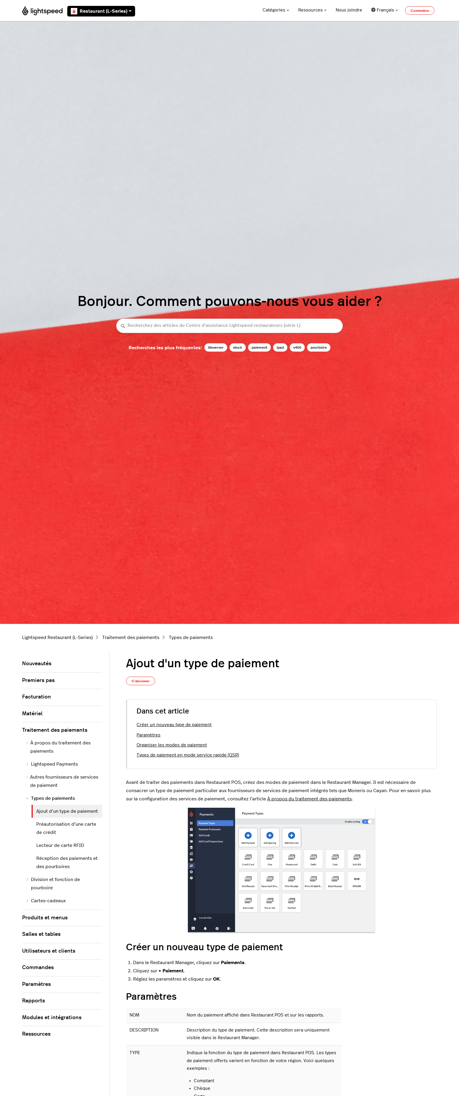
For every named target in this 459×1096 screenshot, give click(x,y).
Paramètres (148, 735)
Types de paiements (191, 637)
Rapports (33, 1001)
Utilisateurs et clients (48, 951)
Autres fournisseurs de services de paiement (62, 781)
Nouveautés (36, 663)
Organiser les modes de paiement (172, 745)
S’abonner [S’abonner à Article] (141, 681)
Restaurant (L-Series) (101, 11)
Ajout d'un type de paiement (67, 811)
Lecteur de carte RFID (60, 845)
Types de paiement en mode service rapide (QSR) (188, 755)
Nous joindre (349, 10)
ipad (280, 347)
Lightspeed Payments (52, 764)
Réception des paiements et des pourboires (67, 862)
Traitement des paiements (130, 637)
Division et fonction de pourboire (53, 883)
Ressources (312, 10)
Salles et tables (41, 934)
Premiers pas (38, 680)
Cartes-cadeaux (46, 900)
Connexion (420, 10)
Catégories (276, 10)
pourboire (319, 347)
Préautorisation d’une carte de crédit (66, 828)
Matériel (32, 713)
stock (237, 347)
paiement (259, 347)
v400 (297, 347)
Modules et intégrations (51, 1017)
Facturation (36, 697)
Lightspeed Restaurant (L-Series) (57, 637)
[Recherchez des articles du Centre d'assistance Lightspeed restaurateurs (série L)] (229, 326)
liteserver (216, 347)
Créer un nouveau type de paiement (174, 725)
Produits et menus (45, 917)
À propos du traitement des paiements (309, 799)
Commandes (38, 967)
